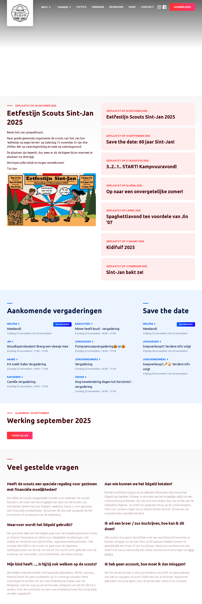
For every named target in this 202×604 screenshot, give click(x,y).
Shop (132, 6)
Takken (62, 7)
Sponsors (116, 6)
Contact (147, 6)
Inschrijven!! (62, 324)
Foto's (81, 6)
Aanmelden (182, 6)
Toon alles (19, 505)
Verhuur (98, 6)
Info (44, 7)
